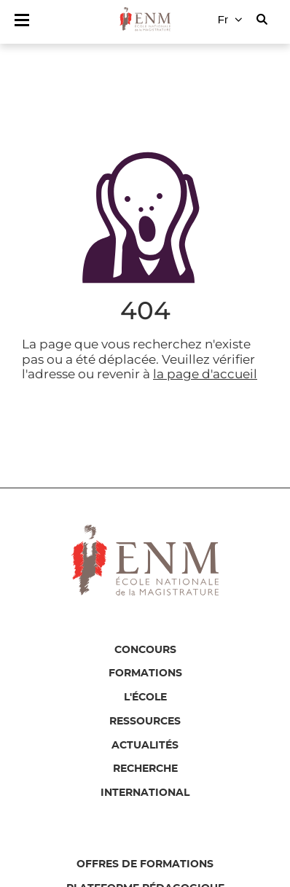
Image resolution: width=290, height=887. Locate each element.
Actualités (145, 746)
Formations (145, 673)
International (145, 793)
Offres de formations (145, 864)
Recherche (145, 769)
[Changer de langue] (230, 20)
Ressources (145, 721)
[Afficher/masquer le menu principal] (22, 20)
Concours (145, 650)
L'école (145, 697)
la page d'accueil (205, 374)
